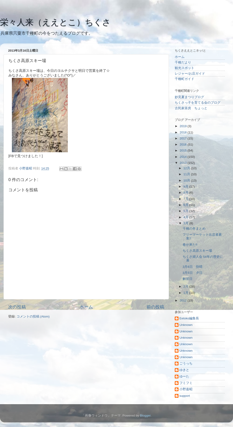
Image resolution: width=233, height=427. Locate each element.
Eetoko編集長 (189, 318)
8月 (186, 192)
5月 (186, 211)
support (184, 395)
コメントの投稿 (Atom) (33, 316)
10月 (187, 180)
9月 (186, 186)
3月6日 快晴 (192, 266)
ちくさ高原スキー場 (197, 250)
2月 (186, 286)
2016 (184, 144)
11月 (187, 174)
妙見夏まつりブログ (189, 97)
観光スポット (184, 68)
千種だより (183, 62)
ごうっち (185, 363)
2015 (184, 150)
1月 (186, 293)
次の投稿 (17, 307)
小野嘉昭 (185, 389)
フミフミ (185, 383)
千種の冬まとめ (194, 228)
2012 (184, 300)
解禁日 (187, 279)
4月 (186, 217)
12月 (187, 168)
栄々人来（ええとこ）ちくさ (55, 22)
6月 (186, 205)
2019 (184, 126)
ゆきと (184, 370)
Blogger (145, 415)
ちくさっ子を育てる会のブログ (197, 102)
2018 (184, 132)
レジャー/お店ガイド (190, 73)
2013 (184, 163)
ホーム (86, 307)
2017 (184, 138)
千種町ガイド (184, 79)
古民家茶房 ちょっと (191, 108)
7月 (186, 199)
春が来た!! (190, 244)
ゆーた (184, 376)
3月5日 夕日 (192, 273)
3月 (186, 223)
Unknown (185, 325)
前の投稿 (155, 307)
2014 (184, 157)
